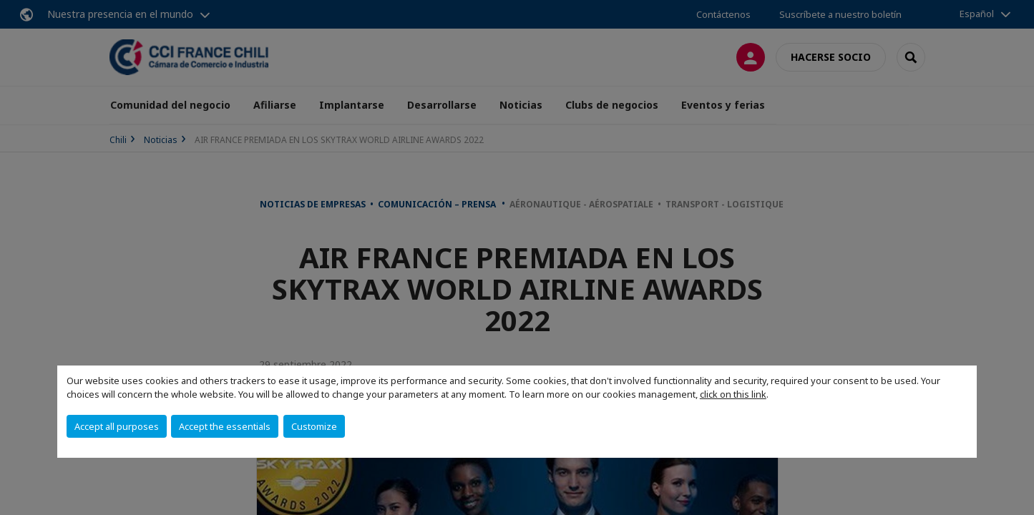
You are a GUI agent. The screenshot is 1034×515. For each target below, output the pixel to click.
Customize (314, 426)
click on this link (733, 394)
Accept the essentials (224, 426)
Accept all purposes (116, 426)
